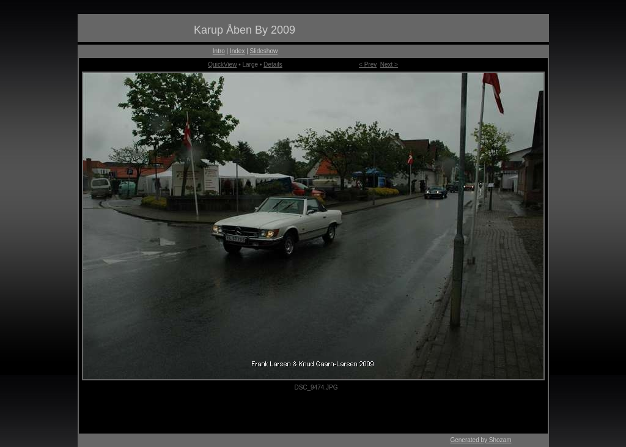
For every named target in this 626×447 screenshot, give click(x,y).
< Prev (368, 64)
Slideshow (264, 51)
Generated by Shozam (480, 440)
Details (272, 64)
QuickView (222, 64)
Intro (219, 51)
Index (237, 51)
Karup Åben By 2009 (244, 30)
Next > (389, 64)
